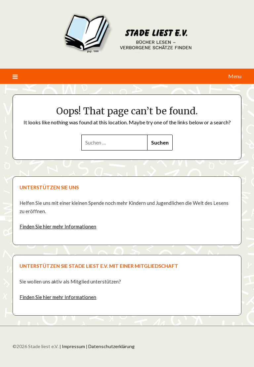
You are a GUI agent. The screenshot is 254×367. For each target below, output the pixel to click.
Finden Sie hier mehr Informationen (58, 226)
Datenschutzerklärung (111, 346)
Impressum (73, 346)
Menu (234, 76)
